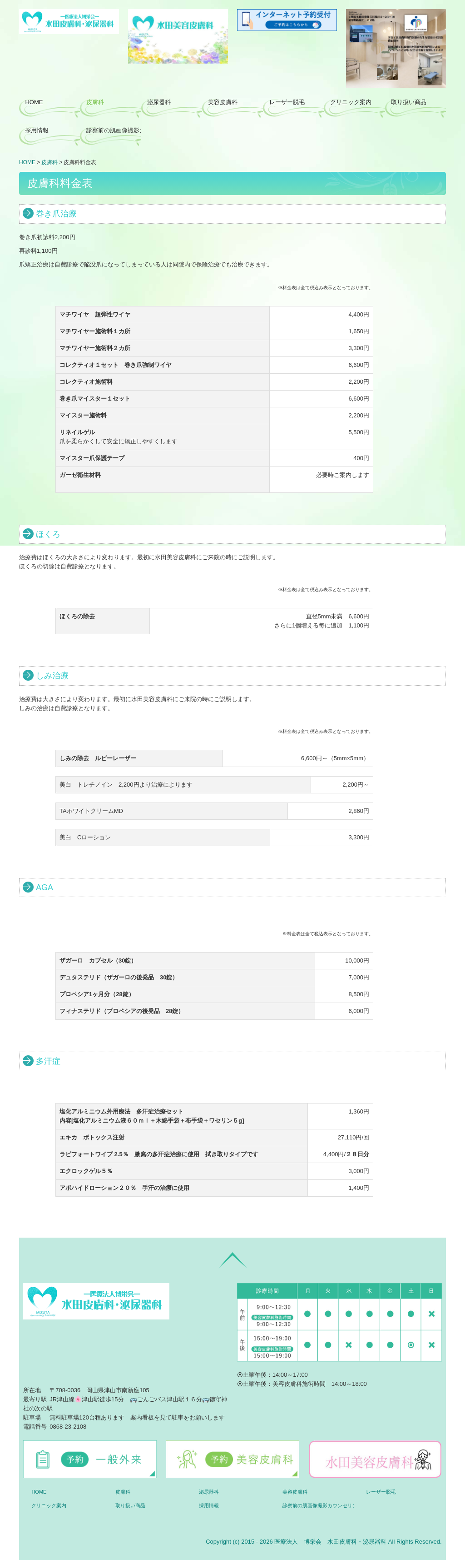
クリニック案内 (350, 102)
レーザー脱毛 (287, 102)
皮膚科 (95, 102)
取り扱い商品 (408, 102)
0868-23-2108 (67, 1426)
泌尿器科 (159, 102)
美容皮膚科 (222, 102)
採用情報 (37, 130)
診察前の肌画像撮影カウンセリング (113, 130)
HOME (34, 102)
